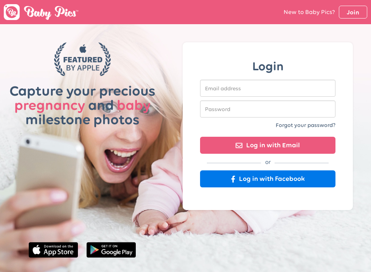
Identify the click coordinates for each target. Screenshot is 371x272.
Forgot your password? (305, 125)
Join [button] (353, 12)
